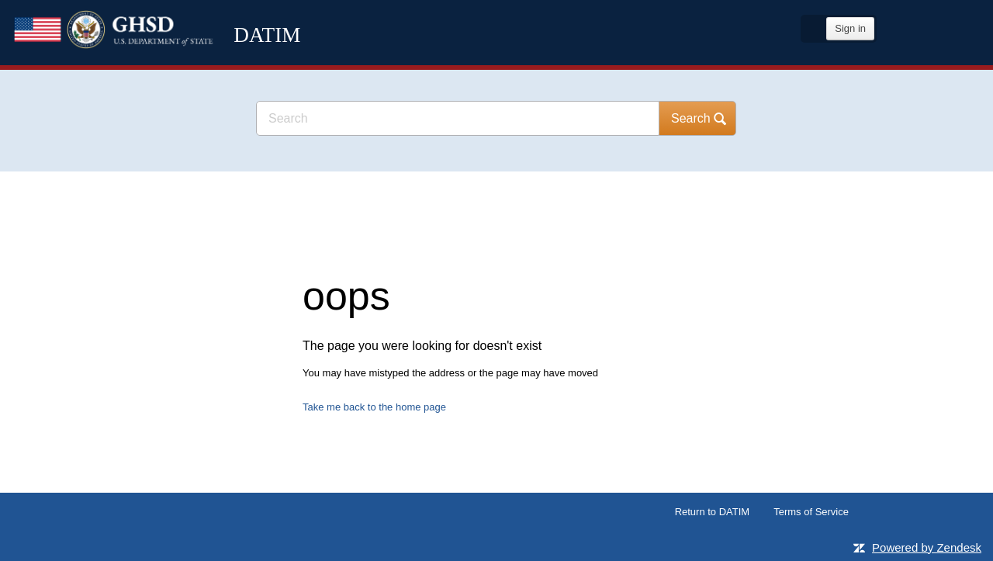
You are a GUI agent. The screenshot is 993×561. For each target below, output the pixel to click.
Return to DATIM (712, 512)
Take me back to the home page (374, 407)
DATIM (174, 62)
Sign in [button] (850, 28)
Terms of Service (811, 512)
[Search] (457, 118)
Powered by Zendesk (926, 547)
